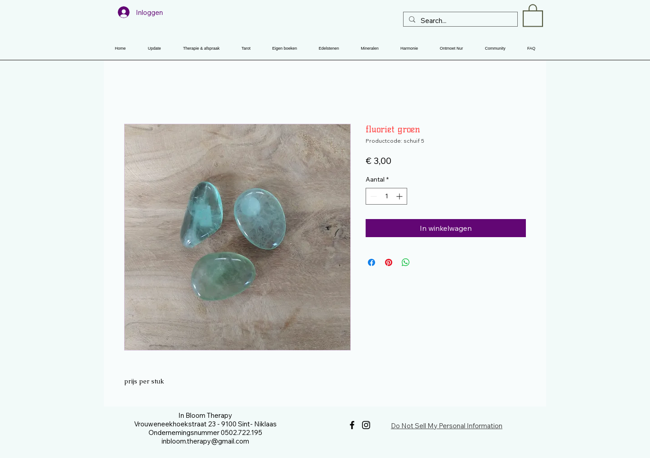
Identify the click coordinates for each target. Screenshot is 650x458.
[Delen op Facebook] (371, 262)
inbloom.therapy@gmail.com (205, 441)
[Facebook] (352, 425)
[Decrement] (372, 196)
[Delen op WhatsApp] (405, 262)
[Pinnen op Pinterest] (388, 262)
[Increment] (400, 196)
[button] (533, 15)
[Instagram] (366, 425)
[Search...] (459, 20)
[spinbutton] (386, 196)
